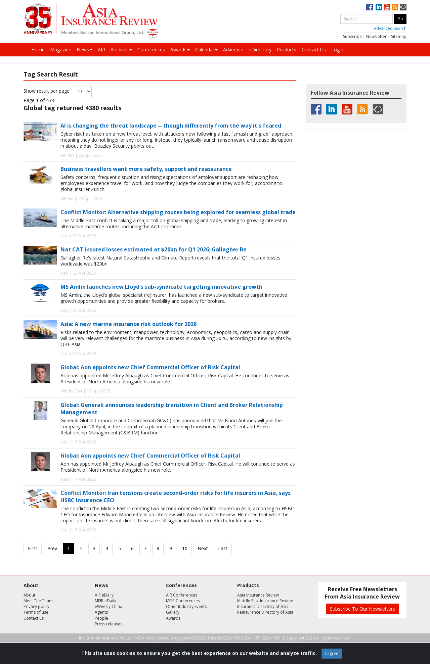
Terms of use (36, 612)
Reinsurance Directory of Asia (265, 612)
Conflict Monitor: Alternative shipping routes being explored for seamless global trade (178, 212)
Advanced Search (390, 28)
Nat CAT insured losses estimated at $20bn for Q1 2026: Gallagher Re (153, 249)
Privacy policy (36, 606)
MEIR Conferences (183, 601)
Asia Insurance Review (258, 595)
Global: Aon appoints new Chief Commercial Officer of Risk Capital (150, 367)
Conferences (151, 49)
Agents (101, 612)
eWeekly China (108, 606)
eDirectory (260, 49)
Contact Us (314, 49)
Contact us (34, 618)
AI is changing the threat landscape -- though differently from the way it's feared (170, 125)
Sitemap (398, 36)
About (29, 595)
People (101, 618)
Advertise (233, 49)
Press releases (108, 624)
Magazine (60, 49)
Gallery (172, 612)
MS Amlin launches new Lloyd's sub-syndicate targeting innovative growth (161, 286)
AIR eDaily (104, 595)
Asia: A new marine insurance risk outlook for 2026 (128, 324)
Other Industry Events (186, 606)
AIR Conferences (181, 595)
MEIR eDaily (105, 601)
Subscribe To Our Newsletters (362, 609)
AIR (101, 49)
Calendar (206, 49)
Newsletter (376, 36)
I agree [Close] (331, 653)
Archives (121, 49)
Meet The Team (38, 601)
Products (286, 49)
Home (38, 49)
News (84, 49)
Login (337, 49)
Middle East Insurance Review (265, 601)
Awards (180, 49)
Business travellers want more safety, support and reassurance (146, 169)
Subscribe (352, 36)
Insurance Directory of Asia (263, 606)
